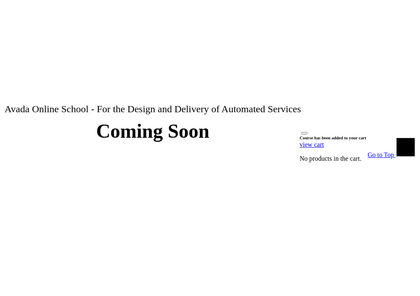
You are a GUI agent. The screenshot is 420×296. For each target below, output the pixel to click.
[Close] (304, 133)
